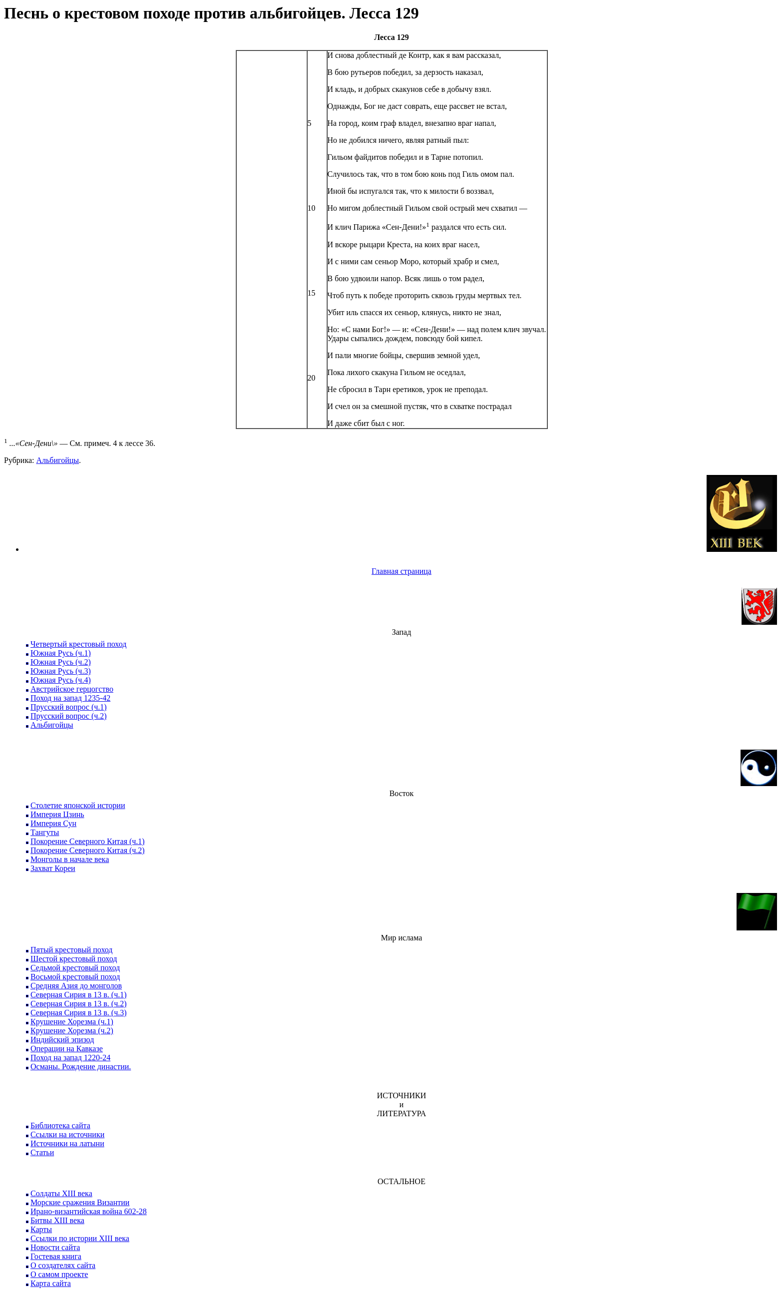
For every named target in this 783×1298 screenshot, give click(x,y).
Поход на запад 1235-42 (70, 698)
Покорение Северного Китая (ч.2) (87, 850)
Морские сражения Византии (79, 1202)
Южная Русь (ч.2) (60, 662)
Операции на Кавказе (66, 1048)
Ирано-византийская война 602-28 (88, 1211)
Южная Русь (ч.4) (60, 680)
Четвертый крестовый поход (78, 644)
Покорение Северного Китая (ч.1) (87, 841)
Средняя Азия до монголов (76, 985)
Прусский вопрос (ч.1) (68, 707)
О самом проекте (59, 1274)
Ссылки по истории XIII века (79, 1238)
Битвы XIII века (57, 1220)
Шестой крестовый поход (73, 958)
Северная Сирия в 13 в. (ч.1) (78, 994)
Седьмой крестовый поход (75, 967)
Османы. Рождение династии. (80, 1066)
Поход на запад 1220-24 (70, 1057)
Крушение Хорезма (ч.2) (71, 1030)
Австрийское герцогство (71, 689)
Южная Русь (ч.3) (60, 671)
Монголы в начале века (69, 859)
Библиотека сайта (60, 1125)
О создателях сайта (62, 1265)
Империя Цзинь (57, 814)
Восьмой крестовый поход (75, 976)
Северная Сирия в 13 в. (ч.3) (78, 1012)
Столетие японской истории (77, 805)
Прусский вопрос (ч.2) (68, 716)
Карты (41, 1229)
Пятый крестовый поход (71, 949)
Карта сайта (50, 1283)
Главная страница (401, 571)
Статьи (42, 1152)
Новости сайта (55, 1247)
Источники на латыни (67, 1143)
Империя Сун (53, 823)
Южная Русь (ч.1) (60, 653)
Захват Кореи (52, 868)
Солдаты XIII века (61, 1193)
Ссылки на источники (67, 1134)
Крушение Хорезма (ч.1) (71, 1021)
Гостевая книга (55, 1256)
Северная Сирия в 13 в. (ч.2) (78, 1003)
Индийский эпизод (62, 1039)
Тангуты (44, 832)
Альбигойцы (57, 460)
